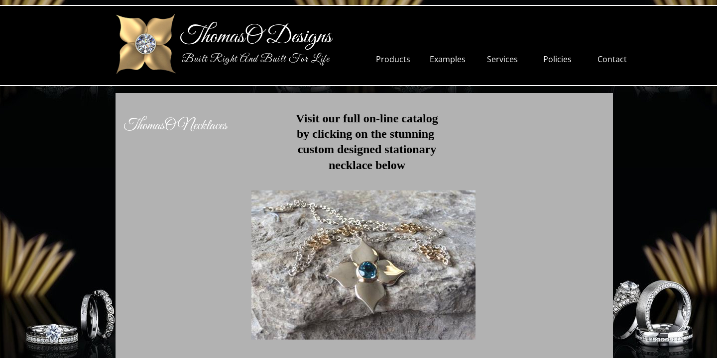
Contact (612, 59)
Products (393, 59)
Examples (448, 59)
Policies (557, 59)
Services (502, 59)
